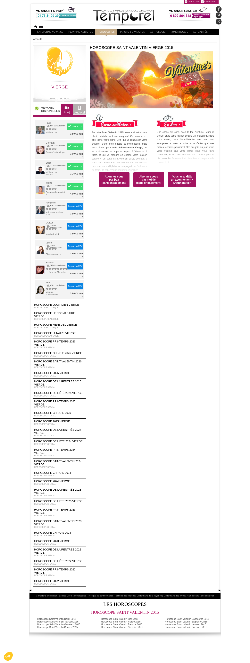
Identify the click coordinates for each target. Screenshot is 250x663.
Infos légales (80, 596)
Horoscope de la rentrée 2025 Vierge (59, 384)
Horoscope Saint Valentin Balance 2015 (121, 624)
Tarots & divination (132, 32)
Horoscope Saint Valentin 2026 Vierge (59, 364)
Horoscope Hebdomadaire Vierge (59, 316)
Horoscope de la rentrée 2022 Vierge (59, 552)
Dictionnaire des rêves (174, 596)
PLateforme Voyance (49, 32)
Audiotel (79, 110)
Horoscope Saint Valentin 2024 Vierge (59, 464)
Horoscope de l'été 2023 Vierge (59, 502)
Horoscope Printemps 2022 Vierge (59, 572)
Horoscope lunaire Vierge (59, 334)
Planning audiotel (81, 32)
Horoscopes (106, 32)
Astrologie (157, 32)
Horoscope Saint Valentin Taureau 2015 (58, 621)
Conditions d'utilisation (46, 596)
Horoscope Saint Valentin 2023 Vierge (59, 524)
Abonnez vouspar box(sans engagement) (114, 179)
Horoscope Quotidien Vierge (59, 306)
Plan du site (192, 596)
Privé (67, 110)
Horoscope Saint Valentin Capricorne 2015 (187, 619)
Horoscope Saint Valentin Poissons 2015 (186, 627)
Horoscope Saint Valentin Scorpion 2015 (122, 627)
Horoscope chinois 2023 (59, 534)
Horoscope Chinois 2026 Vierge (59, 354)
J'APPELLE (76, 126)
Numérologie (179, 32)
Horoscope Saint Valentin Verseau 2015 (185, 624)
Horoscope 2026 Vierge (59, 374)
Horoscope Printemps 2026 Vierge (59, 344)
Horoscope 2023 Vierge (59, 542)
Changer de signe (60, 98)
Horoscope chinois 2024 (59, 474)
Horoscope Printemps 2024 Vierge (59, 452)
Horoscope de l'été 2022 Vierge (59, 562)
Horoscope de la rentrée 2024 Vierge (59, 432)
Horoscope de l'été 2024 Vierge (59, 443)
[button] (8, 656)
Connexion (193, 1)
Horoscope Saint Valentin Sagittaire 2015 (186, 621)
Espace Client (65, 596)
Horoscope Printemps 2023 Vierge (59, 512)
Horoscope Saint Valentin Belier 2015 (56, 619)
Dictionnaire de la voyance (149, 596)
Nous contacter (207, 596)
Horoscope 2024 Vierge (59, 483)
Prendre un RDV (75, 206)
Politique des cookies (125, 596)
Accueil (37, 39)
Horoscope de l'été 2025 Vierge (59, 394)
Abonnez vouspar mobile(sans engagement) (148, 179)
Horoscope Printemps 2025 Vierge (59, 404)
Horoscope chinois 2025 (59, 414)
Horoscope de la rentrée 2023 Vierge (59, 492)
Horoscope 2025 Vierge (59, 423)
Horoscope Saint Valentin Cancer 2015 (57, 627)
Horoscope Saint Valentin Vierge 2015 (120, 621)
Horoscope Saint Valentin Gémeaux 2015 (58, 624)
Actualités (200, 32)
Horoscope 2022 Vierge (59, 582)
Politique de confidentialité (100, 596)
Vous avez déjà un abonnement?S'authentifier (182, 179)
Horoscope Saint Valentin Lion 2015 (119, 619)
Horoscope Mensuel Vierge (59, 326)
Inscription (209, 1)
